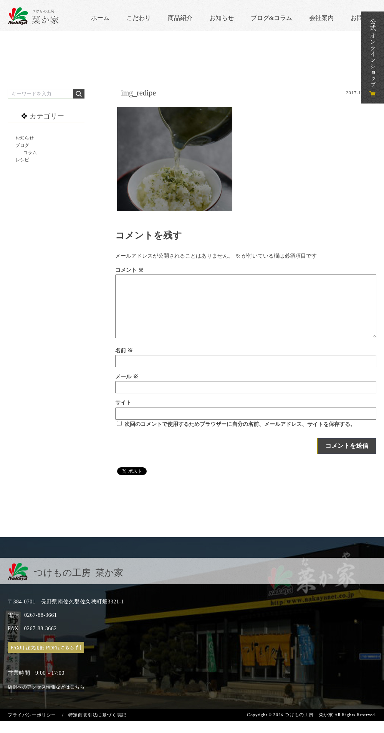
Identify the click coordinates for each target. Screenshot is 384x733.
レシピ (22, 160)
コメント (129, 270)
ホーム (100, 18)
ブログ (22, 145)
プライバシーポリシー (32, 727)
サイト (123, 415)
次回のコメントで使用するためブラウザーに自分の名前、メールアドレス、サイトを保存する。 (240, 436)
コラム (30, 152)
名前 (124, 363)
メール (126, 389)
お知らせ (221, 18)
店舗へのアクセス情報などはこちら (46, 699)
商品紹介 (180, 18)
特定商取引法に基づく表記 (97, 727)
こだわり (138, 18)
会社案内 (321, 18)
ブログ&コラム (271, 18)
